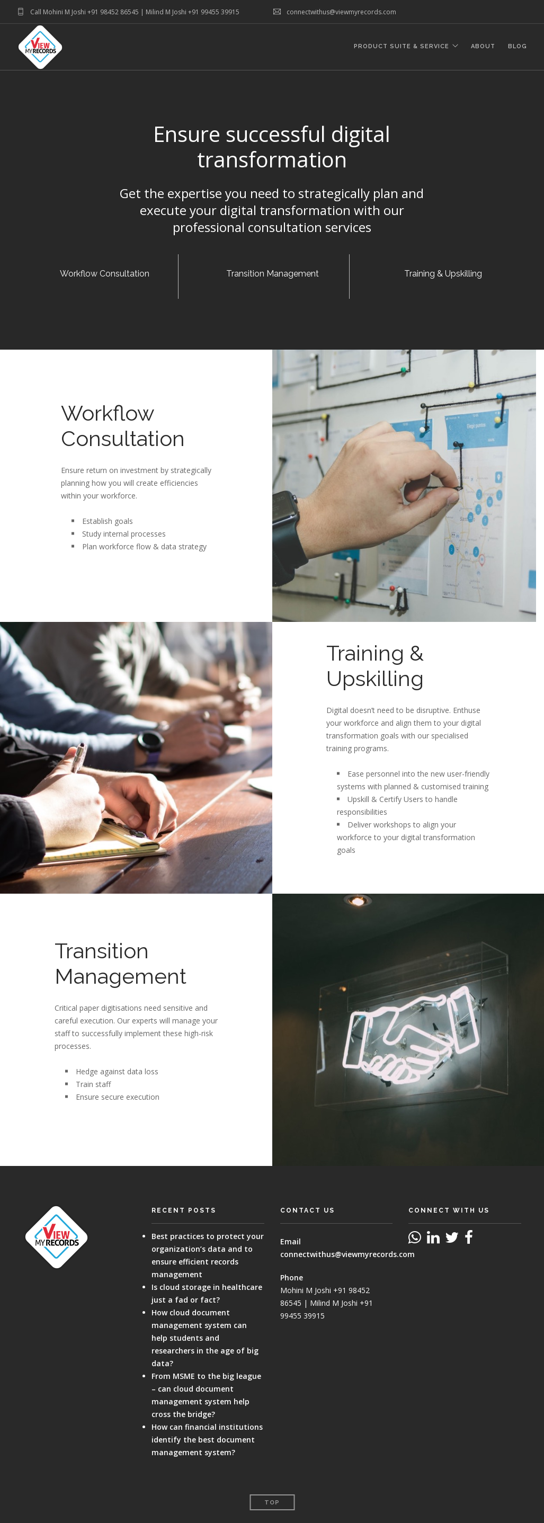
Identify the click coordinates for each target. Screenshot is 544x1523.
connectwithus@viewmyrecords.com (347, 1254)
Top (272, 1502)
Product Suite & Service (401, 47)
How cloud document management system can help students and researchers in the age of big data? (204, 1337)
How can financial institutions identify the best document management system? (207, 1439)
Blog (517, 47)
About (483, 47)
